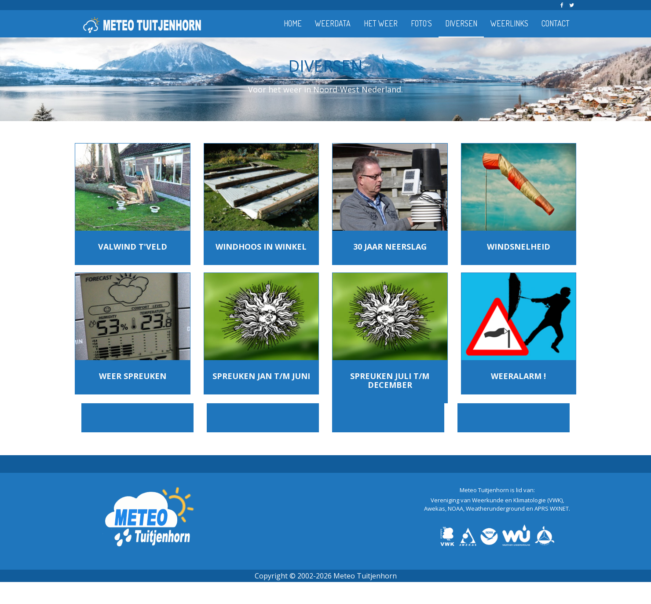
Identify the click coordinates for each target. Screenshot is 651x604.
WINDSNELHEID (518, 246)
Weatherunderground (495, 508)
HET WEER (381, 23)
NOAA (455, 508)
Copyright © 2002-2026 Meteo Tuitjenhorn (326, 576)
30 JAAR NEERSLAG (390, 246)
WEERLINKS (509, 23)
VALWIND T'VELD (132, 246)
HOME (293, 23)
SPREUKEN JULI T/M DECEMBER (389, 380)
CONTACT (555, 23)
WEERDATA (333, 23)
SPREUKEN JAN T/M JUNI (261, 376)
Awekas (434, 508)
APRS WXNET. (552, 508)
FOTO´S (421, 23)
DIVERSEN (461, 23)
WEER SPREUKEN (132, 376)
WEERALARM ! (518, 376)
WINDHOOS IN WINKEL (261, 246)
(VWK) (555, 500)
